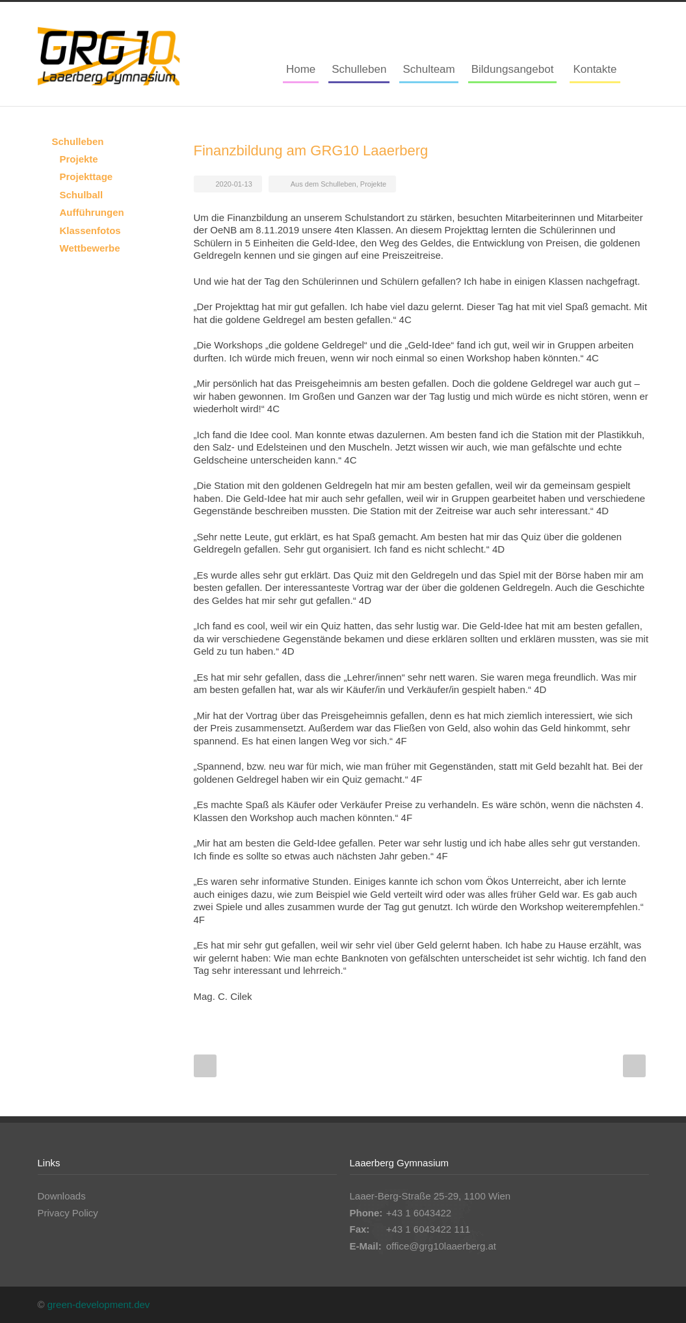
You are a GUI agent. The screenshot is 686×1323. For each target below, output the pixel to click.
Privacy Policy (68, 1212)
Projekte (373, 184)
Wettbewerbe (90, 248)
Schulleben (359, 69)
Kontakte (594, 69)
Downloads (62, 1195)
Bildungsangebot (512, 69)
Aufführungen (92, 212)
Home (300, 69)
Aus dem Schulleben (323, 184)
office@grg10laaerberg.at (441, 1245)
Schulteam (428, 69)
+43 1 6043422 (419, 1212)
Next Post (634, 1065)
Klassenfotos (90, 230)
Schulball (81, 194)
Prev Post (205, 1065)
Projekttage (86, 176)
